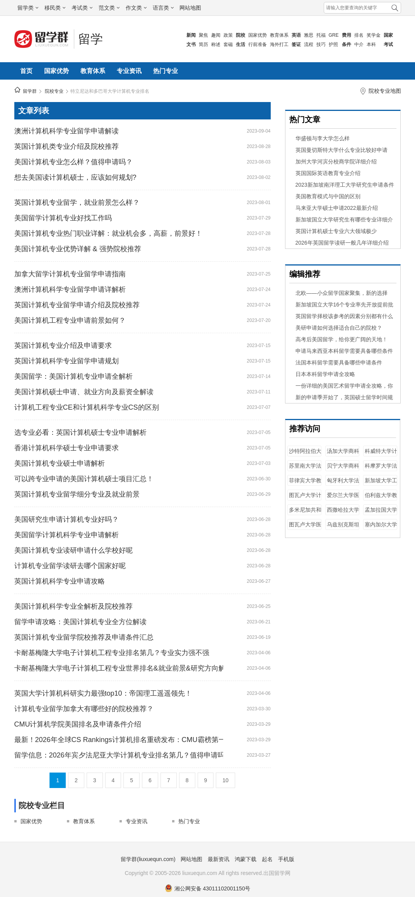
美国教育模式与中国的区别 (327, 196)
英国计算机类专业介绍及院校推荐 (66, 146)
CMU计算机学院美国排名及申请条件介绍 (78, 724)
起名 (267, 859)
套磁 (228, 44)
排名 (359, 35)
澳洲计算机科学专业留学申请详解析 (70, 289)
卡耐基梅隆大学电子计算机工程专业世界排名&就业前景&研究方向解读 (118, 668)
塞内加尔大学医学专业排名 (381, 528)
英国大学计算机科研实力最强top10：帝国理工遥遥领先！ (103, 693)
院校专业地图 (385, 91)
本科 (371, 44)
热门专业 (165, 71)
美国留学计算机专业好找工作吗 (63, 218)
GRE (334, 35)
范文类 (109, 8)
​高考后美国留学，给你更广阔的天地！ (341, 339)
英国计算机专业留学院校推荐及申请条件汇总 (84, 637)
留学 (90, 39)
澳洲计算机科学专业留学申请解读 (66, 131)
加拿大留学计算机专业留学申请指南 (70, 274)
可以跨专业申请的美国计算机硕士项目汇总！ (84, 479)
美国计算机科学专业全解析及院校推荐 (73, 606)
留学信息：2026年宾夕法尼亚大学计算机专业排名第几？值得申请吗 (118, 755)
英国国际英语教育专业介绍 (327, 173)
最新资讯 (218, 859)
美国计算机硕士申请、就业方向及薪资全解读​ (84, 392)
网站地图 (190, 8)
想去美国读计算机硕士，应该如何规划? (75, 177)
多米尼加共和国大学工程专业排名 (305, 513)
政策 (228, 35)
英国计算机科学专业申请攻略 (59, 581)
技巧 (321, 44)
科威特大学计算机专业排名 (381, 454)
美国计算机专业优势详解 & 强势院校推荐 (77, 249)
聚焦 (203, 35)
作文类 (136, 8)
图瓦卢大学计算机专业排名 (305, 499)
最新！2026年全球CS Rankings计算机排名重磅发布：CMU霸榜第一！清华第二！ (118, 740)
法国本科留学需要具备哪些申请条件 (338, 362)
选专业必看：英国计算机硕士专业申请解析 (80, 432)
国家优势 (257, 35)
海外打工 (279, 44)
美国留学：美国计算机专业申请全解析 (73, 376)
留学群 (30, 91)
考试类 (82, 8)
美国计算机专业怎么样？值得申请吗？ (73, 162)
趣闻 (215, 35)
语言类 (163, 8)
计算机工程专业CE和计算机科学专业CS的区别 (86, 407)
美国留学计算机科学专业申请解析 (66, 535)
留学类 (27, 8)
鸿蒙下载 (245, 859)
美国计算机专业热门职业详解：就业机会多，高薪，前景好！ (108, 233)
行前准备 (257, 44)
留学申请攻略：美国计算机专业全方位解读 (80, 622)
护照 (333, 44)
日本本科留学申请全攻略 (325, 374)
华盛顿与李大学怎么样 (322, 138)
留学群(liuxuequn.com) (148, 859)
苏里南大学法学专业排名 (305, 469)
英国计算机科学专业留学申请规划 (66, 361)
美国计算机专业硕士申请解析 (59, 463)
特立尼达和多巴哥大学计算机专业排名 (109, 91)
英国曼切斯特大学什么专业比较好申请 (341, 150)
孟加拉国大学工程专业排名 (381, 513)
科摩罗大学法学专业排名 (381, 469)
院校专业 (54, 91)
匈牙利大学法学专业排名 (343, 484)
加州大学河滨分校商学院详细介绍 (336, 161)
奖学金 (374, 35)
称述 (215, 44)
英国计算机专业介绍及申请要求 (63, 345)
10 (225, 780)
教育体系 (279, 35)
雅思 (308, 35)
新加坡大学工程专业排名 (381, 484)
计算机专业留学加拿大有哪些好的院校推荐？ (84, 709)
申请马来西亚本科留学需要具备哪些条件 (344, 351)
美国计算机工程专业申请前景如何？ (70, 320)
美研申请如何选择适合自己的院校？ (338, 328)
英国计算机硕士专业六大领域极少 (336, 231)
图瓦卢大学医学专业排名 (305, 528)
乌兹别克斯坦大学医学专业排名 (343, 528)
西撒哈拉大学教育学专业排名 (343, 513)
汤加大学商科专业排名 (343, 454)
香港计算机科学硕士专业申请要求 (66, 448)
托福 (321, 35)
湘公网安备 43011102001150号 (208, 888)
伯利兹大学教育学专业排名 (381, 499)
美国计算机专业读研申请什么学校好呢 (73, 550)
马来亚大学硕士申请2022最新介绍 (336, 208)
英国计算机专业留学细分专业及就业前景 (77, 494)
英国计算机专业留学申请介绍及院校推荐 (77, 305)
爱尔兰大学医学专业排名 (343, 499)
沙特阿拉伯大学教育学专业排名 (305, 454)
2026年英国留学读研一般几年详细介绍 (342, 243)
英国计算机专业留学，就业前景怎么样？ (77, 202)
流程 (308, 44)
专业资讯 (129, 71)
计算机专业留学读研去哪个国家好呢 (70, 566)
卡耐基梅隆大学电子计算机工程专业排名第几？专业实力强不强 (111, 653)
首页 (26, 71)
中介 (359, 44)
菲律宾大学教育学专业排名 (305, 484)
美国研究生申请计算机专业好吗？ (66, 519)
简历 (203, 44)
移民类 (54, 8)
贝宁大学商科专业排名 (343, 469)
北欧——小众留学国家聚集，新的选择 (341, 293)
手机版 (286, 859)
